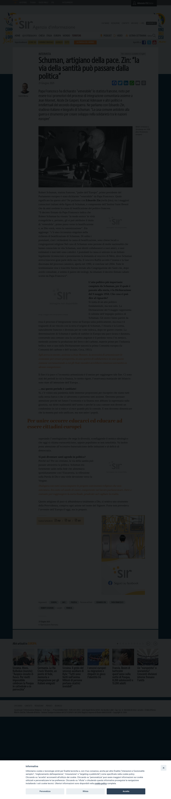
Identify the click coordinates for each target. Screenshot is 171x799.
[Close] (163, 768)
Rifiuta (85, 791)
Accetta (126, 791)
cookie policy (101, 783)
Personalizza (44, 791)
